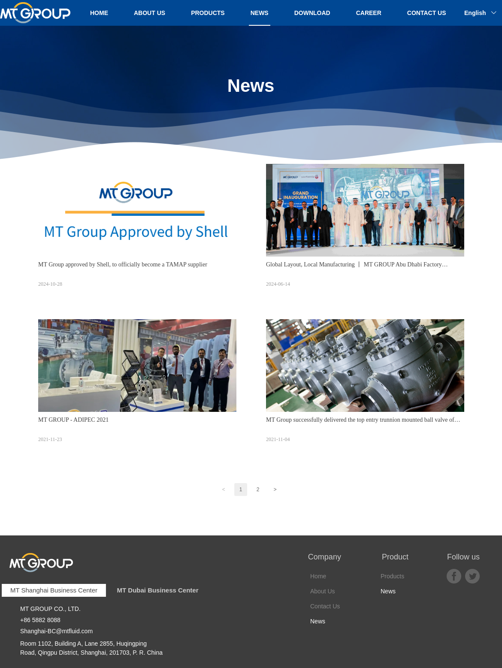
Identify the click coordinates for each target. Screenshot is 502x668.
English (475, 12)
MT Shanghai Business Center (53, 590)
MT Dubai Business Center (157, 590)
